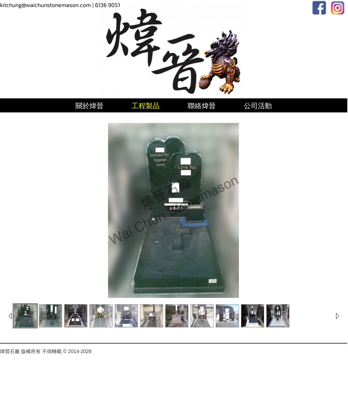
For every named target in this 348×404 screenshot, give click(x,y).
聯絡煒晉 (202, 106)
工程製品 (146, 106)
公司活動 (258, 106)
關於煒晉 (89, 106)
